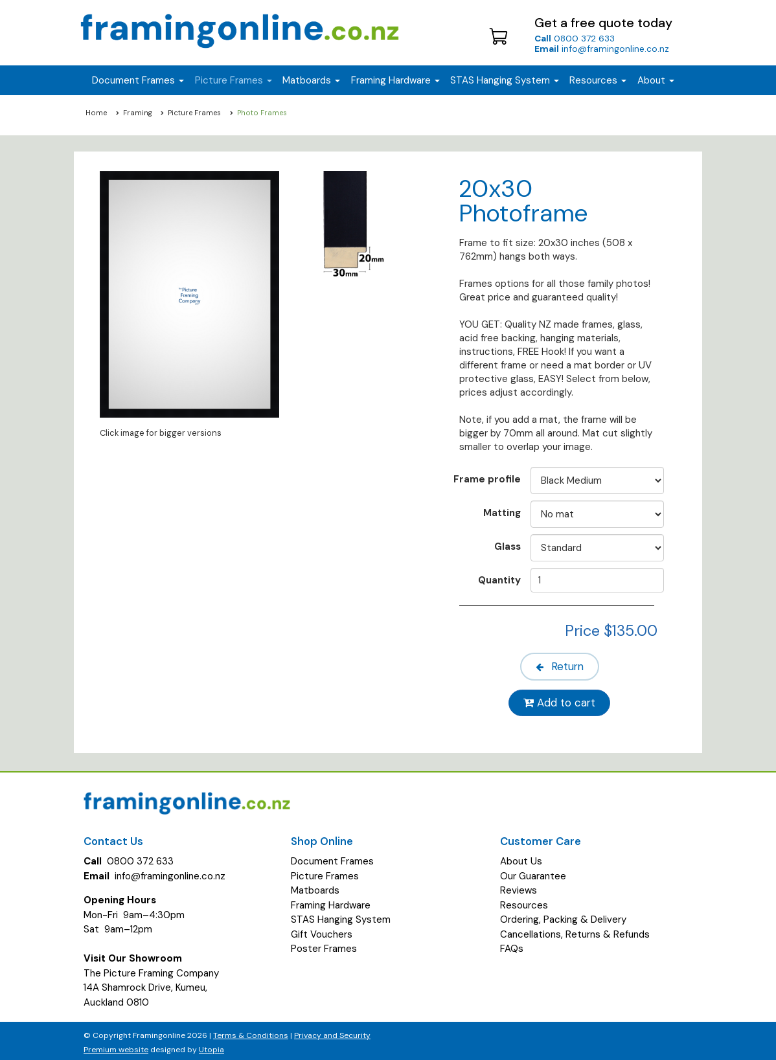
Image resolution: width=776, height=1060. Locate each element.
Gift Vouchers (321, 929)
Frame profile (487, 479)
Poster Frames (324, 944)
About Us (521, 856)
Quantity (499, 580)
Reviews (518, 885)
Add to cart (561, 699)
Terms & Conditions (250, 1031)
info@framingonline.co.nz (601, 48)
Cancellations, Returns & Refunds (575, 929)
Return (561, 665)
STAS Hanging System (341, 914)
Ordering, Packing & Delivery (563, 914)
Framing (137, 112)
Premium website (116, 1046)
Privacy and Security (332, 1031)
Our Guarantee (533, 871)
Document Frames (332, 856)
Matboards (315, 885)
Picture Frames (194, 112)
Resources (597, 80)
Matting (502, 512)
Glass (507, 546)
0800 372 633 (574, 38)
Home (96, 112)
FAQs (511, 944)
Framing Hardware (331, 900)
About (655, 80)
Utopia (211, 1046)
